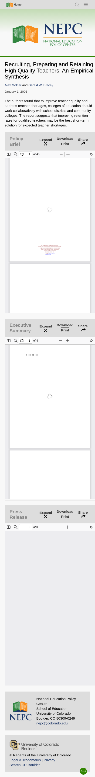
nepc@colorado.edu (52, 723)
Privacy (49, 760)
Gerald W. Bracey (40, 85)
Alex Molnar (13, 85)
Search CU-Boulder (25, 765)
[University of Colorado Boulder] (34, 745)
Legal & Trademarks (25, 760)
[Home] (47, 34)
